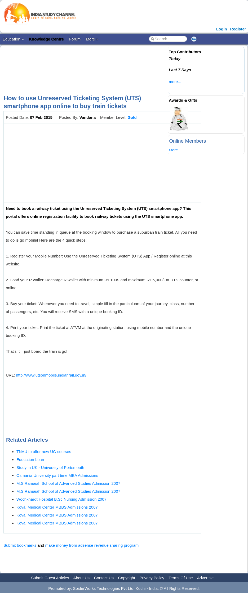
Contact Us (104, 578)
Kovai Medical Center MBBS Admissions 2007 (57, 507)
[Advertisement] (99, 65)
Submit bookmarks (19, 545)
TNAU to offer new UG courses (43, 451)
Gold (131, 117)
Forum (75, 39)
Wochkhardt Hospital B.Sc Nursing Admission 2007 (61, 499)
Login (221, 29)
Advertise (205, 578)
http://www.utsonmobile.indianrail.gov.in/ (51, 375)
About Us (81, 578)
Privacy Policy (152, 578)
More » (92, 39)
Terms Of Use (181, 578)
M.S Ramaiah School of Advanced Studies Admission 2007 (68, 483)
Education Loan (30, 459)
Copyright (126, 578)
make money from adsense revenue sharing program (92, 545)
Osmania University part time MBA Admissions (57, 475)
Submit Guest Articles (50, 578)
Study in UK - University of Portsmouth (50, 467)
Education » (13, 39)
